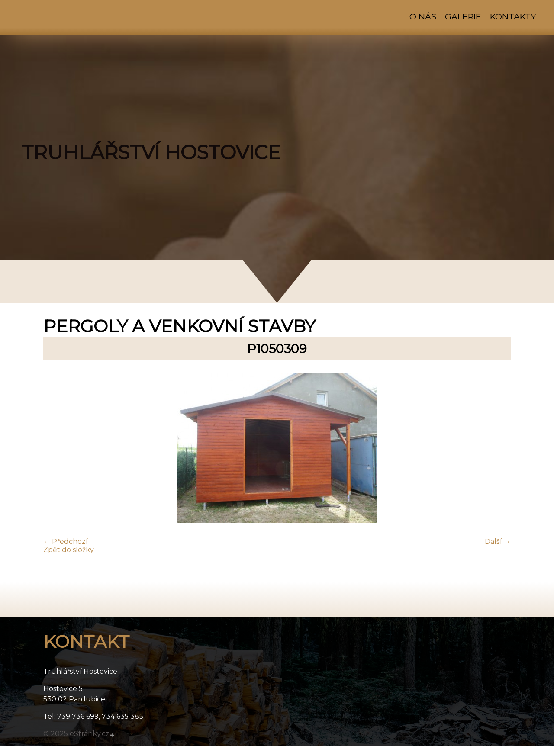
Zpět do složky (68, 550)
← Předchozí (65, 541)
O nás (422, 16)
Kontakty (513, 16)
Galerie (463, 16)
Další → (498, 541)
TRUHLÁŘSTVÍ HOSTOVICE (151, 152)
